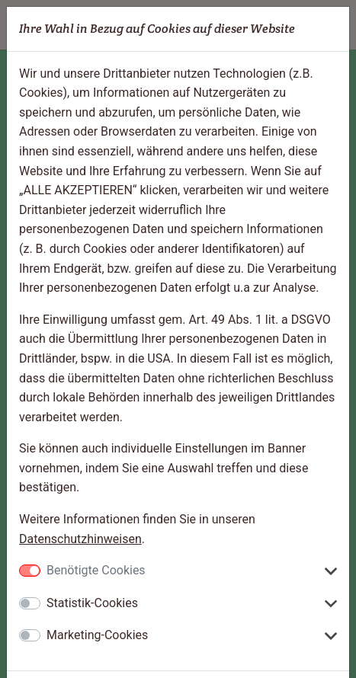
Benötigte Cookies (96, 570)
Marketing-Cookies (97, 635)
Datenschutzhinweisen (80, 539)
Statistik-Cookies (92, 603)
